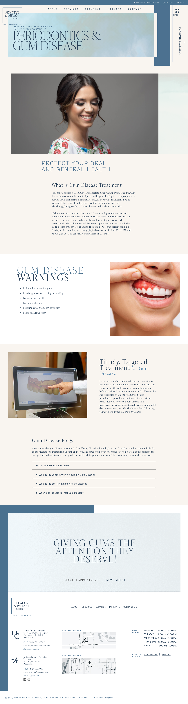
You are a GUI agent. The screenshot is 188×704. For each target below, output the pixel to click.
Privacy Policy (84, 697)
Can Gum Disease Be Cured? (54, 465)
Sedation (93, 9)
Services (71, 9)
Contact (135, 9)
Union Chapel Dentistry (35, 630)
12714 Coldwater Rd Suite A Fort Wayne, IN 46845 (36, 634)
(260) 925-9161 (33, 668)
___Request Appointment (81, 578)
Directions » (28, 637)
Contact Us (130, 607)
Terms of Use (69, 697)
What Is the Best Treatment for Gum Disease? (63, 483)
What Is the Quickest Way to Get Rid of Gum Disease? (67, 474)
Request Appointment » (32, 649)
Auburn (166, 654)
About (53, 9)
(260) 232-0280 (34, 642)
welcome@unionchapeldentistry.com (37, 645)
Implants (114, 9)
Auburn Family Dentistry (35, 656)
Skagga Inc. (109, 697)
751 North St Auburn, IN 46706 (32, 660)
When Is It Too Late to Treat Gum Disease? (61, 492)
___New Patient (116, 578)
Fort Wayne (151, 654)
